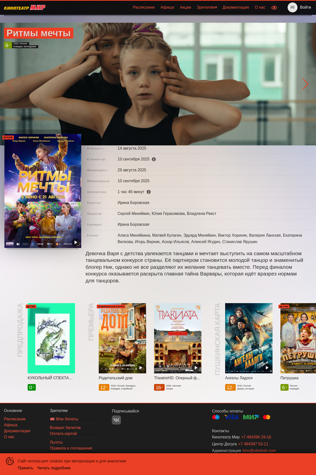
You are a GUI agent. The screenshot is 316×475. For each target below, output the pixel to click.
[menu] (158, 7)
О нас (260, 7)
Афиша (167, 7)
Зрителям (206, 7)
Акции (185, 7)
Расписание (144, 7)
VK (116, 420)
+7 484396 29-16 (256, 437)
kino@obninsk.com (259, 451)
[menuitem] (144, 7)
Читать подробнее (54, 468)
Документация (236, 7)
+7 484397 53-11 (253, 444)
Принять (25, 468)
